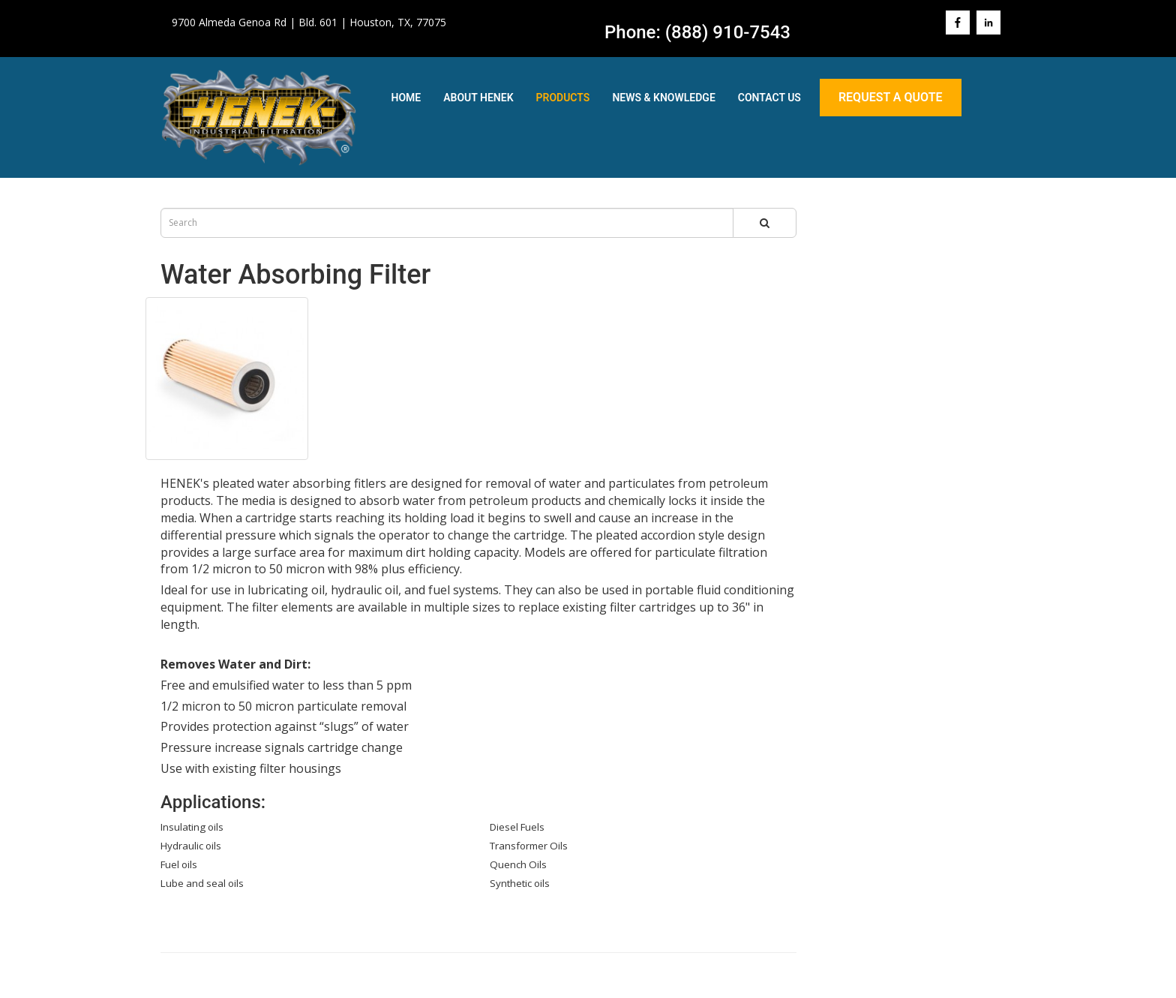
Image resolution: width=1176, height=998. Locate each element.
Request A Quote (890, 97)
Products (563, 98)
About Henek (478, 98)
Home (407, 98)
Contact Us (769, 98)
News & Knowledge (663, 98)
